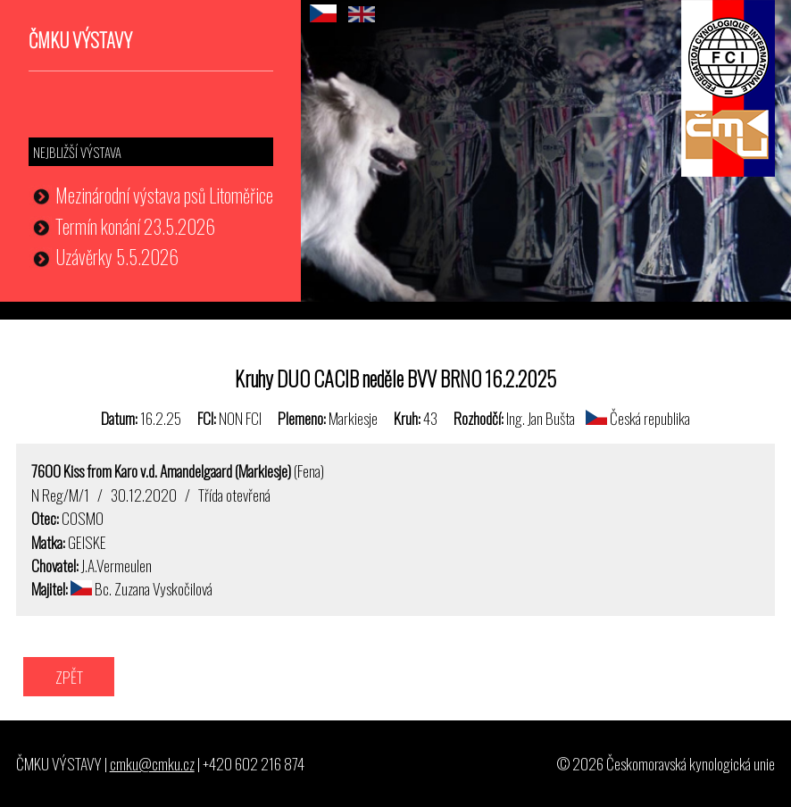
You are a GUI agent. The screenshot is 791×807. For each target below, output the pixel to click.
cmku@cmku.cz (152, 763)
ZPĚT (69, 676)
